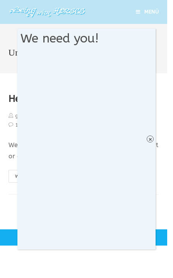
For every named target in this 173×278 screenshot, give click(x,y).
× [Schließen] (150, 139)
